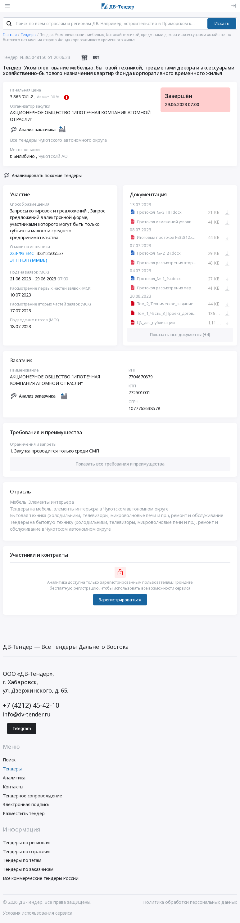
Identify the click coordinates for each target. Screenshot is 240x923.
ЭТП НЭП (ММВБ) (28, 261)
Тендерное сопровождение (32, 796)
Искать (221, 24)
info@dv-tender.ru (27, 715)
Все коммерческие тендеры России (41, 879)
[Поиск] (9, 24)
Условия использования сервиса (37, 913)
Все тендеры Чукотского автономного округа (58, 141)
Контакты (13, 787)
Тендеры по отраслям (26, 852)
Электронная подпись (26, 805)
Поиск (9, 761)
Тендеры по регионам (26, 843)
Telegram (21, 729)
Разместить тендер (24, 814)
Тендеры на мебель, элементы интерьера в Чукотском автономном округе (89, 509)
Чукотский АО (53, 157)
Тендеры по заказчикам (28, 870)
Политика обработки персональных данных (190, 903)
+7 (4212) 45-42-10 (31, 705)
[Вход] (233, 5)
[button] (120, 465)
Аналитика (14, 778)
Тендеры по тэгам (22, 861)
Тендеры (12, 770)
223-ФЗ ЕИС (22, 254)
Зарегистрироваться (120, 600)
